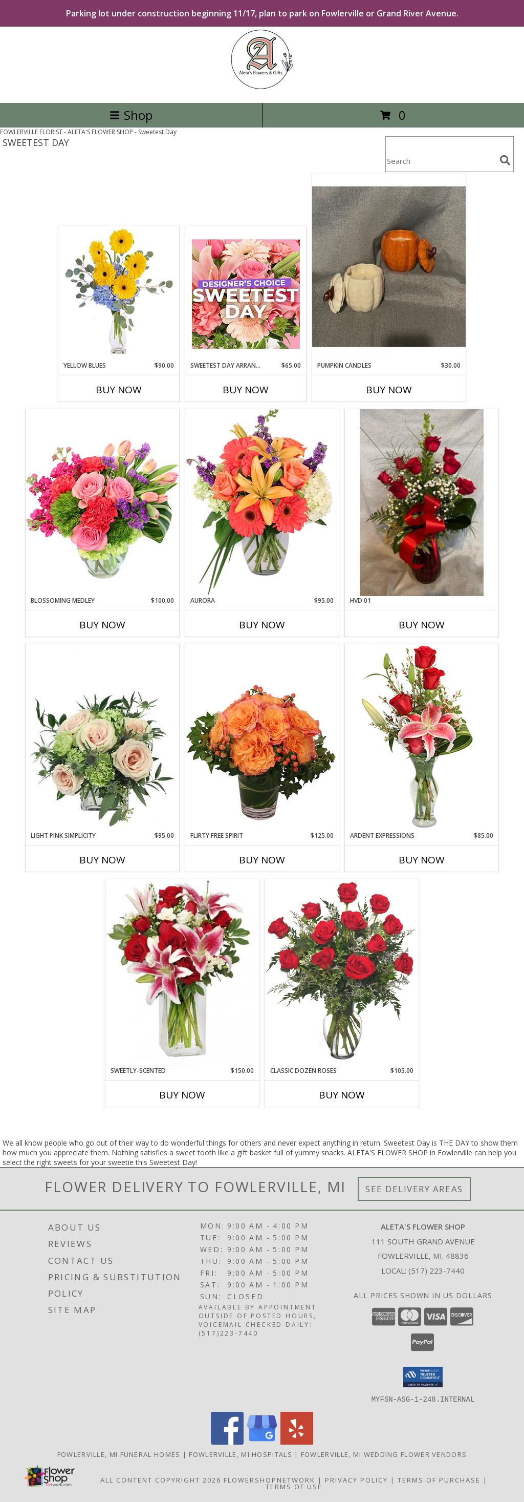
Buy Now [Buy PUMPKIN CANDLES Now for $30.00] (389, 389)
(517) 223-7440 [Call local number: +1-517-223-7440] (436, 1270)
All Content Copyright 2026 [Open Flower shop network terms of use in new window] (160, 1479)
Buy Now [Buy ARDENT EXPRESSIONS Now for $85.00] (422, 859)
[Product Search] (440, 161)
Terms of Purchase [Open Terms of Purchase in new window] (439, 1479)
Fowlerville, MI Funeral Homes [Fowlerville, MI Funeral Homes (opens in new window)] (119, 1453)
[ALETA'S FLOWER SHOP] (262, 88)
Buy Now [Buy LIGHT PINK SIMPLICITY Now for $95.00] (102, 859)
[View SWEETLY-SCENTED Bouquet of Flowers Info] (182, 972)
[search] (505, 160)
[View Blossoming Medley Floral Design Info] (102, 502)
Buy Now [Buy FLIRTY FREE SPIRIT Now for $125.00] (262, 859)
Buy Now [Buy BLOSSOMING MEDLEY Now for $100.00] (102, 624)
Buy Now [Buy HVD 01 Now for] (422, 624)
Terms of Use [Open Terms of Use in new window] (294, 1486)
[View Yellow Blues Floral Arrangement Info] (119, 293)
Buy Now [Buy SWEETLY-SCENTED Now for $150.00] (182, 1095)
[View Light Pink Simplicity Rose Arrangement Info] (102, 737)
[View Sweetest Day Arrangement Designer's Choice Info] (246, 293)
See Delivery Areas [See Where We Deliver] (414, 1189)
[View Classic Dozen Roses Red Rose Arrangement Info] (342, 972)
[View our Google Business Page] (262, 1441)
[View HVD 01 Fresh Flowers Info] (421, 502)
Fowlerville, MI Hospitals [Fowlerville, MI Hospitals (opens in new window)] (240, 1453)
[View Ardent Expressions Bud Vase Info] (421, 737)
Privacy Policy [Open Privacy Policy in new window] (356, 1479)
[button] (423, 1377)
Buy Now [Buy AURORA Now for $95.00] (262, 624)
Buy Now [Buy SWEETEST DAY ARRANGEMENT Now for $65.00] (246, 389)
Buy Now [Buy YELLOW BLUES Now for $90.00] (119, 389)
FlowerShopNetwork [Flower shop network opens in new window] (269, 1479)
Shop (131, 115)
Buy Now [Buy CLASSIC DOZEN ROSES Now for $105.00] (342, 1095)
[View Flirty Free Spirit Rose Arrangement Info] (262, 737)
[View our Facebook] (227, 1441)
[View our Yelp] (296, 1441)
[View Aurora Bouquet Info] (262, 502)
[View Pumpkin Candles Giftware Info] (389, 267)
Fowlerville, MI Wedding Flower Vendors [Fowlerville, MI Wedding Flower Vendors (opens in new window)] (384, 1453)
